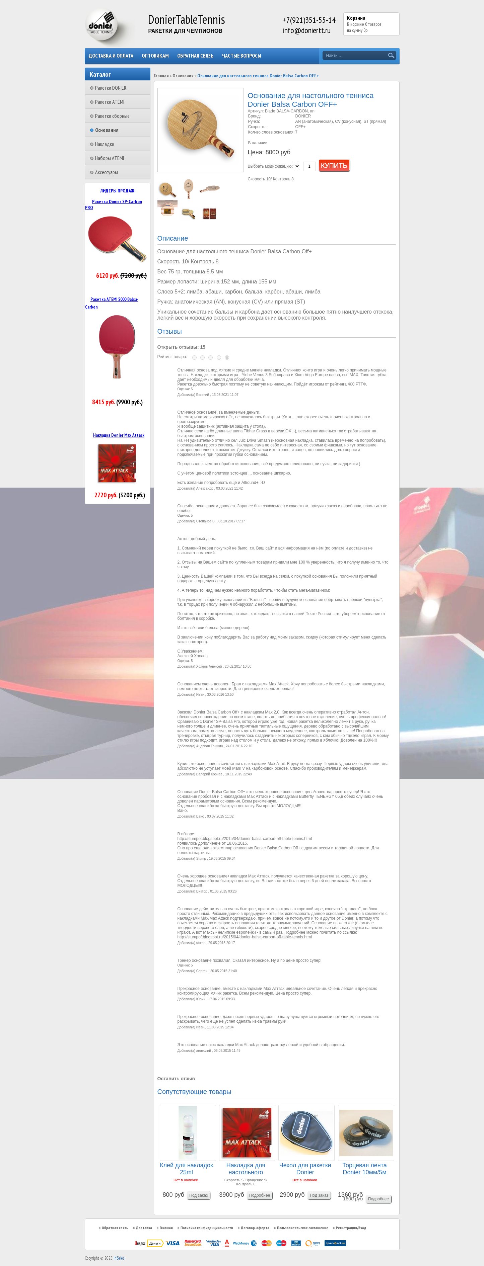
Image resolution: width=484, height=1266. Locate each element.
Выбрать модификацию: (270, 166)
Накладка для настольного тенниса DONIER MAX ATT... (246, 1169)
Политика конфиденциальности (207, 1227)
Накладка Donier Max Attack (118, 435)
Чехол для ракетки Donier (305, 1169)
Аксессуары (106, 172)
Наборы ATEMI (109, 158)
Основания (107, 129)
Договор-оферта (255, 1227)
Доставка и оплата (111, 55)
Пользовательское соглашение (302, 1227)
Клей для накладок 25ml (186, 1169)
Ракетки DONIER (110, 87)
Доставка (144, 1227)
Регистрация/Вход (351, 1227)
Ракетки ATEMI (109, 101)
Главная (161, 76)
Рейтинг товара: (172, 356)
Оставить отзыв (176, 1078)
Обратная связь (195, 55)
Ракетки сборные (112, 115)
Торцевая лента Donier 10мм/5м (364, 1169)
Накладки (104, 144)
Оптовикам (155, 55)
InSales (119, 1258)
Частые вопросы (241, 55)
